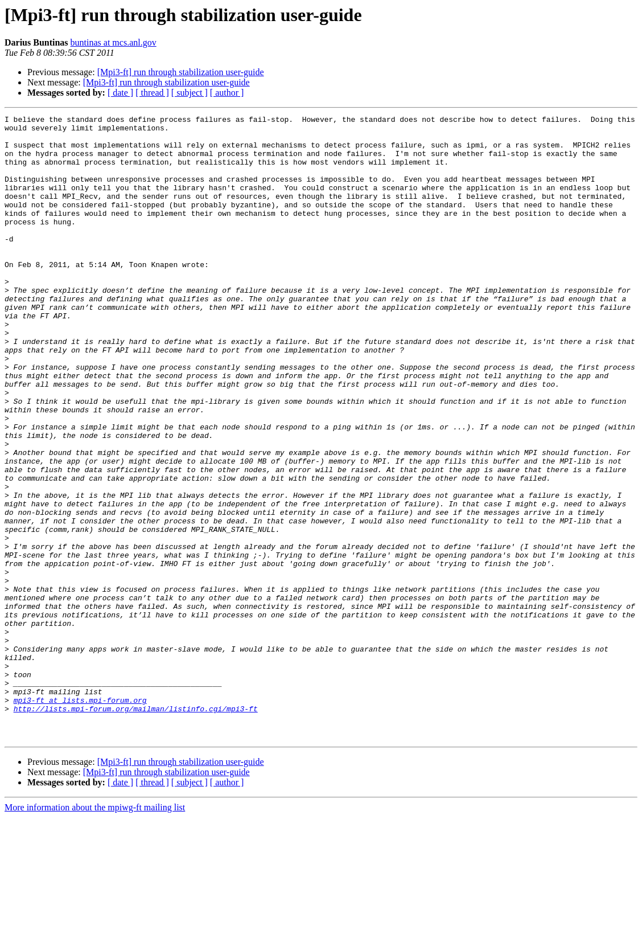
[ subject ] (189, 92)
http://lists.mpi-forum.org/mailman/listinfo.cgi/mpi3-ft (136, 828)
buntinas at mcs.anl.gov (114, 42)
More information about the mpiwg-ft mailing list (95, 932)
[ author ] (227, 92)
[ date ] (120, 92)
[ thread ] (152, 92)
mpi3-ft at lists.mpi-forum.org (80, 818)
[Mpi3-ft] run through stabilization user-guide (180, 72)
